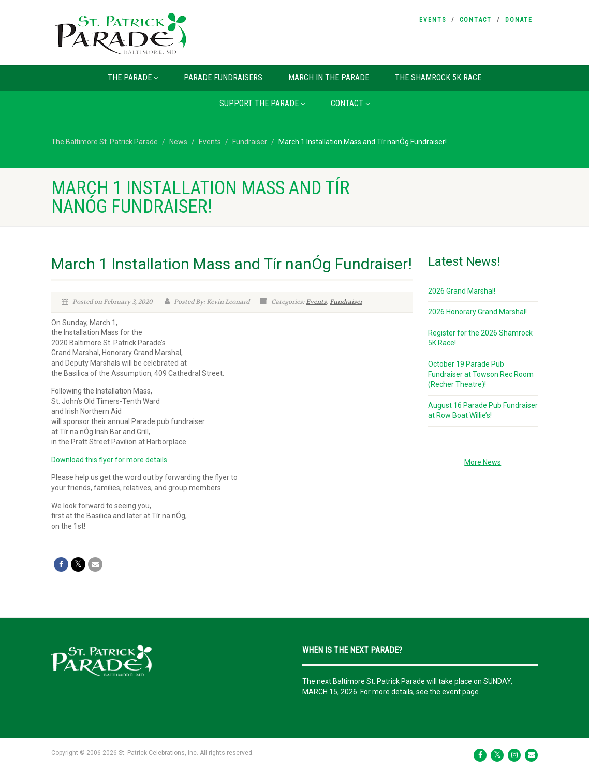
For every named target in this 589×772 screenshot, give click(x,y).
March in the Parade (328, 77)
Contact (476, 19)
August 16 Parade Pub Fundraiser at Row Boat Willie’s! (483, 410)
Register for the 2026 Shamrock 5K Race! (480, 338)
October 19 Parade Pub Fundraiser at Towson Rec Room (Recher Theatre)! (481, 374)
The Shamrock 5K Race (438, 77)
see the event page (447, 692)
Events (432, 19)
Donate (519, 19)
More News (482, 462)
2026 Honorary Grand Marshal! (477, 312)
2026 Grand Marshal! (461, 291)
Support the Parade (262, 103)
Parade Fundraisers (223, 77)
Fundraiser (346, 302)
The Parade (133, 77)
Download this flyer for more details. (110, 460)
